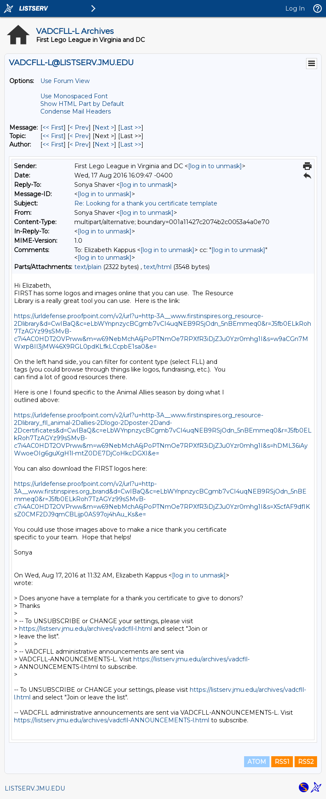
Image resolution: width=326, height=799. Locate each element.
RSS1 (282, 762)
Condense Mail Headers (75, 111)
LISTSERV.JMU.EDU (35, 788)
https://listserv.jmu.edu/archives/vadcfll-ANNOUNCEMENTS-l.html (111, 720)
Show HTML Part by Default (82, 104)
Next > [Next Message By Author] (104, 144)
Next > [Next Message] (104, 127)
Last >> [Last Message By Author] (130, 144)
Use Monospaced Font (74, 96)
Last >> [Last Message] (130, 127)
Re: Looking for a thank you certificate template (145, 203)
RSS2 (306, 762)
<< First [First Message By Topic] (53, 136)
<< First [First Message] (53, 127)
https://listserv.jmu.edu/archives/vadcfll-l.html (85, 629)
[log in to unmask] (215, 166)
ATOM (256, 762)
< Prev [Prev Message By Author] (79, 144)
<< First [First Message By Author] (53, 144)
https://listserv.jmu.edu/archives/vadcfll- (191, 659)
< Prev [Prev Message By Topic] (79, 136)
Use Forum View (65, 81)
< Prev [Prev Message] (79, 127)
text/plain (87, 267)
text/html (157, 267)
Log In (295, 8)
